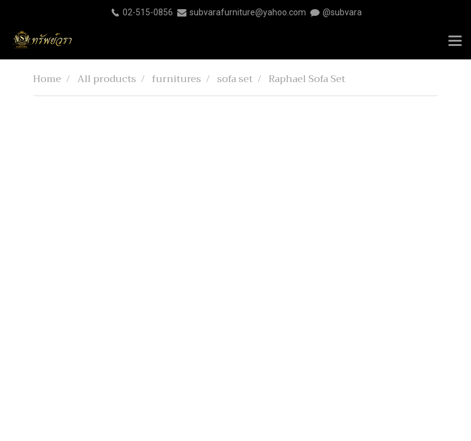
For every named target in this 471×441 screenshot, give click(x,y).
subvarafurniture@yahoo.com (248, 12)
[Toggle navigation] (455, 41)
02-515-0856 (148, 12)
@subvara (342, 12)
